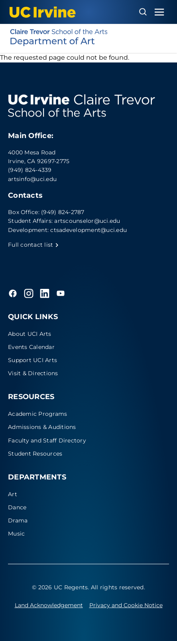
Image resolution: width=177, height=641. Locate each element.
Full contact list (33, 244)
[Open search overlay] (143, 12)
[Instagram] (28, 293)
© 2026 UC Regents (60, 587)
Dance (17, 507)
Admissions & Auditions (42, 427)
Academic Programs (37, 413)
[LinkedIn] (44, 293)
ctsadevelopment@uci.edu (88, 230)
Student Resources (35, 453)
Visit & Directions (33, 373)
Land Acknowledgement (49, 605)
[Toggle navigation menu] (159, 12)
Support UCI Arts (32, 360)
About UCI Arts (29, 333)
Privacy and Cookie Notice (126, 605)
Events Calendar (31, 347)
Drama (18, 520)
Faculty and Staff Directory (47, 440)
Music (16, 533)
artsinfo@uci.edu (32, 179)
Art (12, 494)
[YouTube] (60, 293)
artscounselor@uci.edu (87, 220)
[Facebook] (13, 293)
